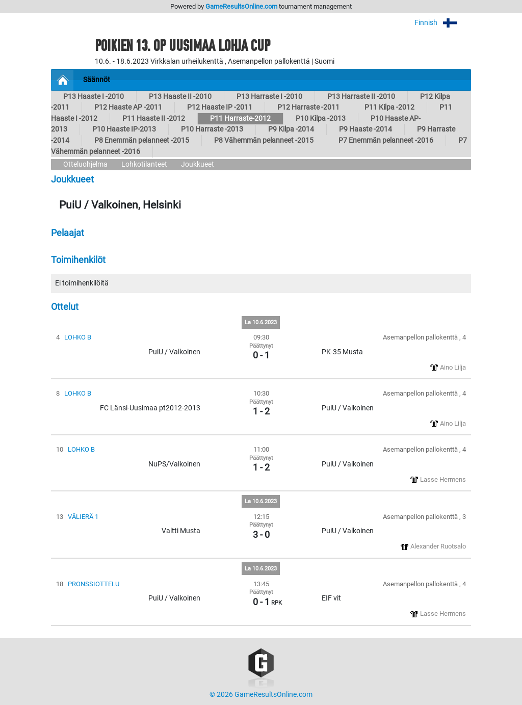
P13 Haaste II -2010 (180, 96)
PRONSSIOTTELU (93, 584)
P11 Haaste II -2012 (153, 118)
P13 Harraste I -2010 (269, 96)
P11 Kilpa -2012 (389, 107)
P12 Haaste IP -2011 (219, 107)
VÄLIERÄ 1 (83, 516)
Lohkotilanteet (144, 164)
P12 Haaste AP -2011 (128, 107)
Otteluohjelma (85, 164)
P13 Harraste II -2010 (361, 96)
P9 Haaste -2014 (365, 129)
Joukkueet (197, 164)
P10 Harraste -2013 (212, 129)
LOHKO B (77, 337)
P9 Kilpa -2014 (291, 129)
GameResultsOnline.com (241, 6)
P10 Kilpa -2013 (321, 118)
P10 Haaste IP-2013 (124, 129)
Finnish (442, 22)
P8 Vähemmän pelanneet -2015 (264, 140)
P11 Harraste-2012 (240, 118)
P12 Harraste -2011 (308, 107)
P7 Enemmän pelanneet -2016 (385, 140)
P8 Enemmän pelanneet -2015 (141, 140)
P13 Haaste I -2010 (93, 96)
